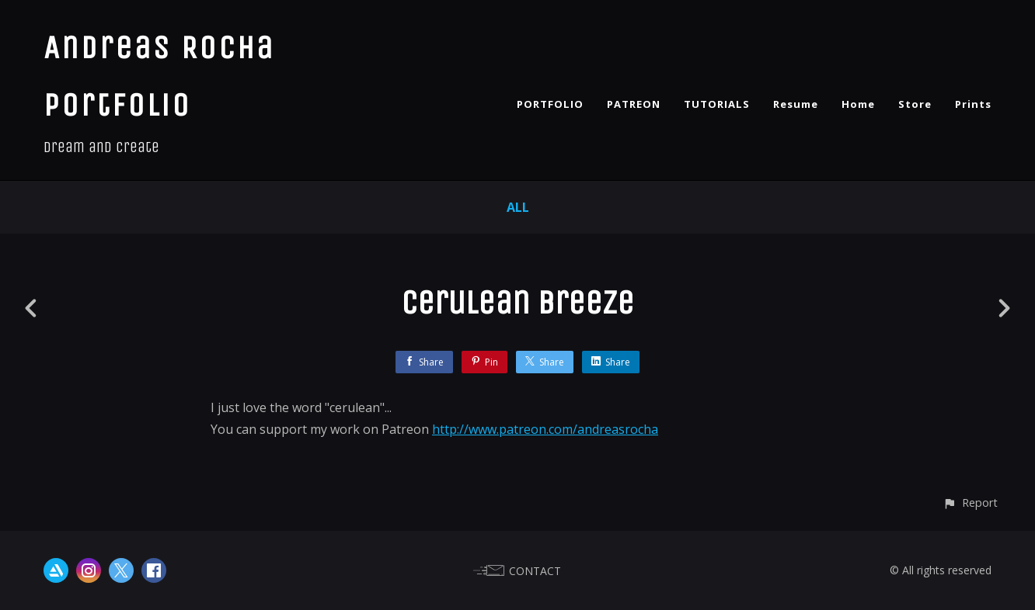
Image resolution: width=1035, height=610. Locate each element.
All (518, 207)
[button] (970, 502)
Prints (973, 104)
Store (915, 104)
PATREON (633, 104)
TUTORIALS (717, 104)
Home (858, 104)
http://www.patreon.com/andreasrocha (545, 429)
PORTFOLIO (550, 104)
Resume (795, 104)
